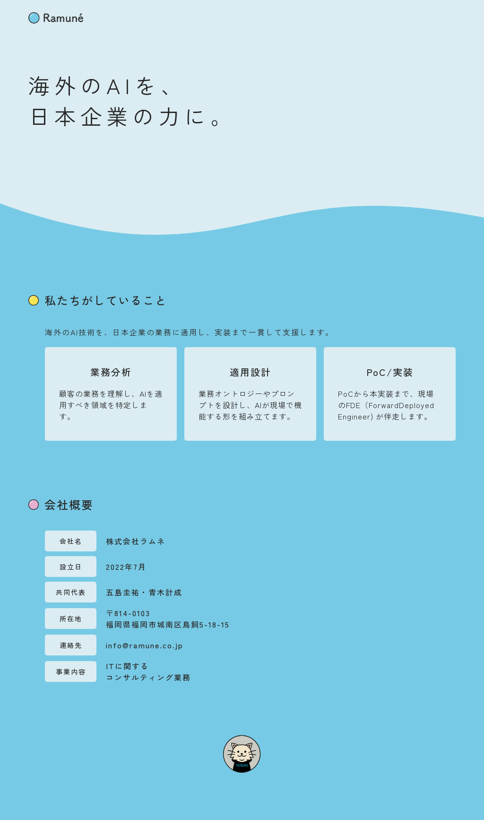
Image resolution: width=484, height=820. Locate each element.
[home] (56, 17)
